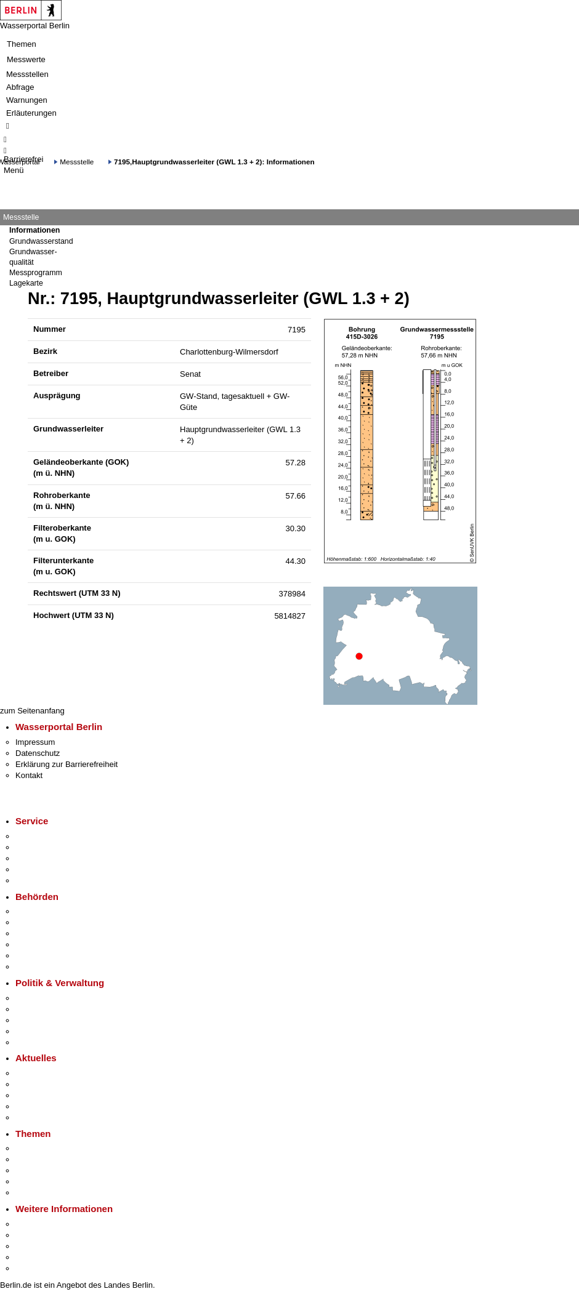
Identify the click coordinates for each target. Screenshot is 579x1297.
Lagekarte (26, 283)
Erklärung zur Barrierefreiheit (66, 764)
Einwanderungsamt (49, 966)
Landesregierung (45, 998)
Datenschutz (37, 753)
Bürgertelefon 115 (47, 858)
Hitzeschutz (36, 1117)
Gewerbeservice (44, 880)
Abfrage (20, 87)
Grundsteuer (37, 1192)
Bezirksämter (38, 933)
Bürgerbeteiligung (46, 1020)
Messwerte (26, 59)
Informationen (34, 230)
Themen (21, 44)
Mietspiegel (35, 1181)
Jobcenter (33, 955)
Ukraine (29, 1106)
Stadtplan (32, 1268)
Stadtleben (34, 1257)
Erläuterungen (31, 113)
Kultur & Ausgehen (48, 1224)
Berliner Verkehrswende (57, 1159)
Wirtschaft (33, 1246)
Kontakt (29, 775)
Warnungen (26, 100)
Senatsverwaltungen (51, 922)
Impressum (35, 742)
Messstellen (27, 74)
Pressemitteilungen (49, 1073)
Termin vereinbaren (49, 847)
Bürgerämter (37, 944)
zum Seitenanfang (32, 710)
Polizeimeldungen (47, 1084)
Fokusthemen (39, 1148)
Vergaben (32, 1042)
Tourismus (33, 1235)
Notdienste (34, 869)
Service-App (37, 836)
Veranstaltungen (44, 1095)
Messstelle (77, 162)
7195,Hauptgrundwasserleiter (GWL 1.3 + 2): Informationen (214, 162)
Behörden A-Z (40, 911)
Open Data (34, 1031)
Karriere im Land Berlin (56, 1009)
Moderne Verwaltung (52, 1170)
